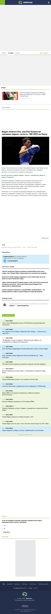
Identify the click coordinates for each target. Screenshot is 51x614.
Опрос (4, 516)
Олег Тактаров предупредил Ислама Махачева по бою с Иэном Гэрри (25, 349)
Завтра (17, 53)
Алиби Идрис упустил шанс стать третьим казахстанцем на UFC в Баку (25, 423)
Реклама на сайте (43, 584)
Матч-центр (44, 53)
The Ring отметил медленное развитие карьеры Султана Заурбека (24, 364)
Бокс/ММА (6, 107)
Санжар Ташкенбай (32, 247)
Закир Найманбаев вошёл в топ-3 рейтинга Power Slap (20, 379)
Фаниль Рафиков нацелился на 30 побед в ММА (18, 401)
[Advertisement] (25, 28)
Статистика (32, 584)
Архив (30, 588)
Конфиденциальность (20, 588)
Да (4, 528)
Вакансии (17, 584)
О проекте (9, 584)
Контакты (25, 584)
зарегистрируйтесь (23, 305)
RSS (36, 588)
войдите (11, 305)
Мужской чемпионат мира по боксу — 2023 (13, 247)
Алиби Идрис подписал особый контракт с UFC (17, 417)
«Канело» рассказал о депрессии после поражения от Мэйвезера (24, 386)
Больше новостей (25, 435)
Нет (5, 525)
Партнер (5, 536)
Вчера (4, 53)
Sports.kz (45, 238)
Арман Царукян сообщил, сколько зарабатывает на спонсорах (22, 430)
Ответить (6, 532)
